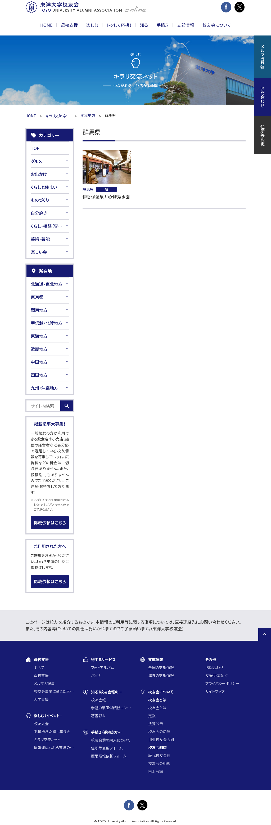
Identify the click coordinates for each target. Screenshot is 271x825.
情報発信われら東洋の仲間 (54, 747)
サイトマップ (215, 691)
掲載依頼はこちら (50, 522)
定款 (152, 715)
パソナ (96, 675)
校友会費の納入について (110, 740)
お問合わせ (214, 667)
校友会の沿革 (159, 731)
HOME (46, 25)
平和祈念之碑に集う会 (52, 731)
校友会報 (98, 700)
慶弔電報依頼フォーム (108, 756)
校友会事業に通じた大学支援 (54, 691)
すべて (39, 667)
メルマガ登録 (262, 56)
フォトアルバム (102, 667)
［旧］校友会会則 (161, 739)
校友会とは (157, 708)
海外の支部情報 (161, 675)
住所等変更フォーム (107, 748)
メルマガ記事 (44, 683)
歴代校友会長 (159, 755)
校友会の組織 (159, 763)
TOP (35, 148)
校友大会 (41, 723)
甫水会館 (155, 771)
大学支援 (41, 699)
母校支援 (41, 675)
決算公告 (155, 723)
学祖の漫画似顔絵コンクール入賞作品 (111, 708)
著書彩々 (98, 715)
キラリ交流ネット (58, 116)
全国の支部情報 (161, 667)
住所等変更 (262, 135)
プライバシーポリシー (222, 683)
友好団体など (216, 675)
